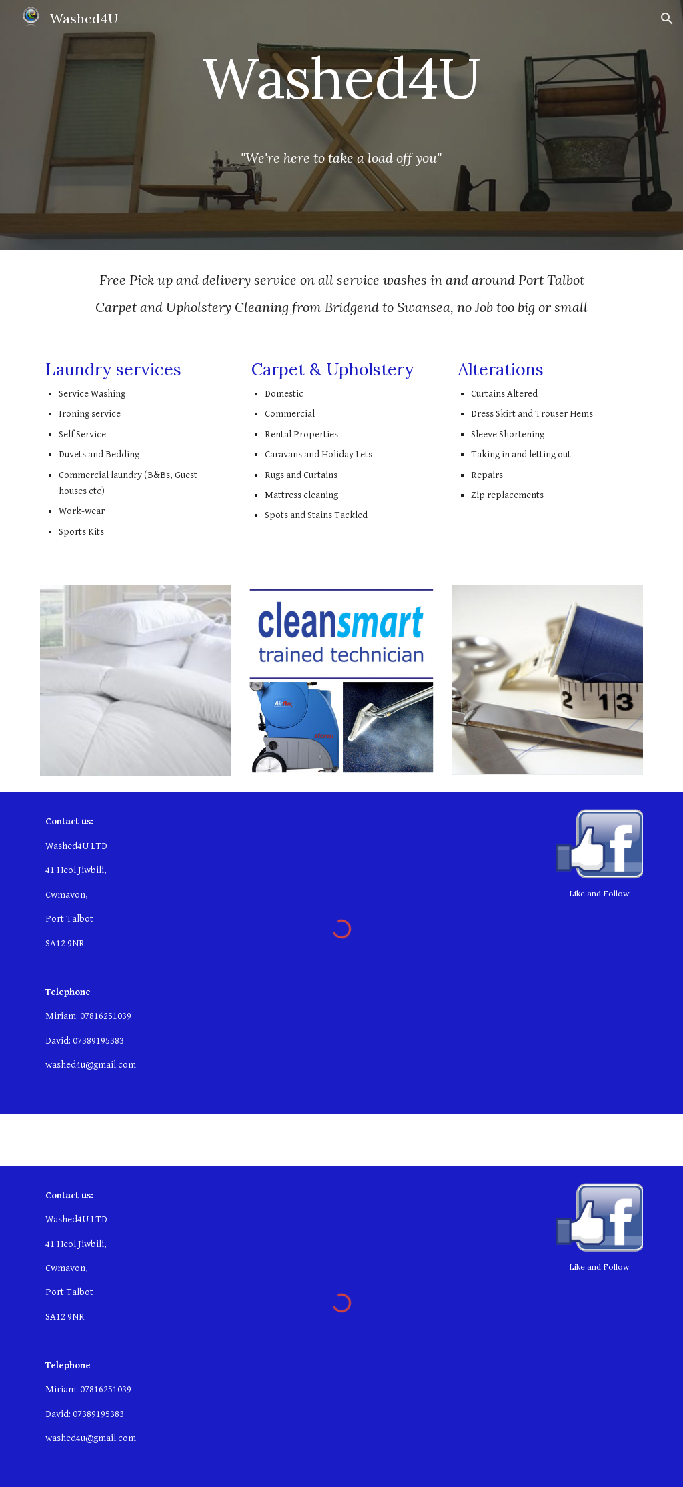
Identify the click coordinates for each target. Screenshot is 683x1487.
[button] (667, 19)
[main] (341, 90)
